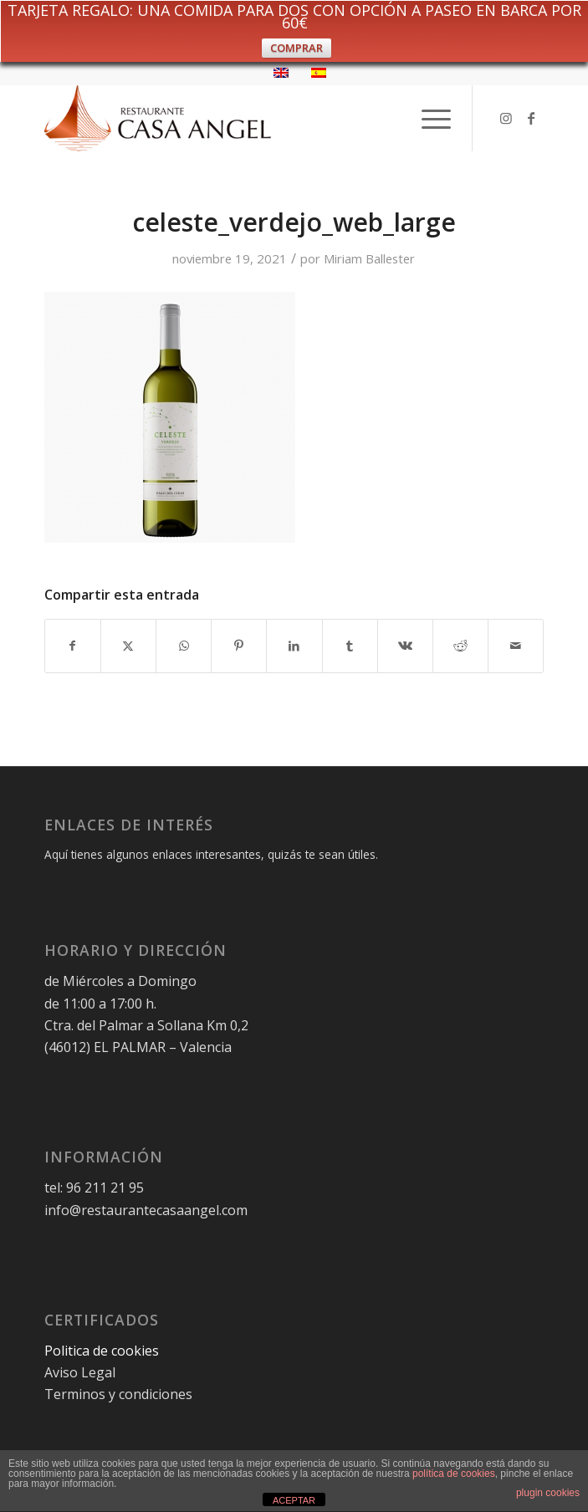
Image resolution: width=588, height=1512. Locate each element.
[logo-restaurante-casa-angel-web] (244, 117)
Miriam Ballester (369, 258)
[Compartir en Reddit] (460, 646)
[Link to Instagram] (506, 117)
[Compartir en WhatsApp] (183, 646)
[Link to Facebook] (531, 117)
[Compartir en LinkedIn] (294, 646)
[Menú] (428, 117)
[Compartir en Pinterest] (239, 646)
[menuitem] (428, 117)
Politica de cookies (103, 1350)
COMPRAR (296, 47)
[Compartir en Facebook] (72, 646)
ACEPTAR (294, 1500)
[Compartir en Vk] (405, 646)
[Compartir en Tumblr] (350, 646)
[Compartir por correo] (515, 646)
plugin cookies (548, 1493)
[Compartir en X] (128, 646)
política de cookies (453, 1473)
